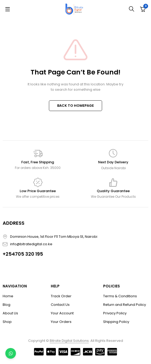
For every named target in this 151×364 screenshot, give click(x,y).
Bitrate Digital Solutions (69, 340)
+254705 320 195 (23, 254)
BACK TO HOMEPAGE (75, 105)
